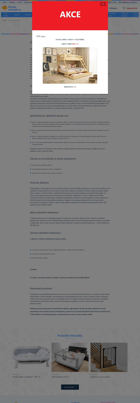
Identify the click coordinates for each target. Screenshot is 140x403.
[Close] (103, 4)
